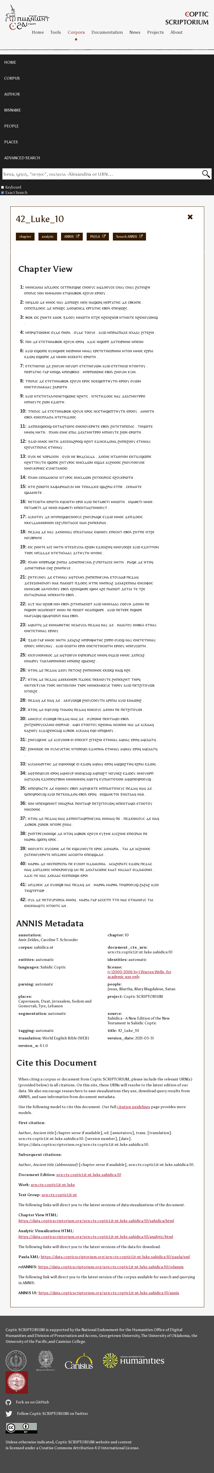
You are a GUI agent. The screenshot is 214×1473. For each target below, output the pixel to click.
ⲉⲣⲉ (96, 351)
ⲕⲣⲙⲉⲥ (39, 468)
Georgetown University (119, 1335)
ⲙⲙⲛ (106, 604)
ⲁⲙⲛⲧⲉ (36, 492)
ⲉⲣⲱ (87, 357)
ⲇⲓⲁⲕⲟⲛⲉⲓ (144, 869)
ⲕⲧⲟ (114, 794)
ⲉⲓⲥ (36, 317)
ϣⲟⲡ (41, 839)
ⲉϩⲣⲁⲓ (148, 351)
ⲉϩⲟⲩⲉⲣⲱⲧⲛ (123, 477)
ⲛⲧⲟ (31, 486)
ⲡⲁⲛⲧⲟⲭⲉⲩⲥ (114, 788)
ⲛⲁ (71, 293)
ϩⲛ (54, 366)
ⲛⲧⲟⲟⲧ (135, 366)
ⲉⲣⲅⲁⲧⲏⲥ (113, 302)
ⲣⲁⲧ (122, 864)
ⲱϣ (110, 670)
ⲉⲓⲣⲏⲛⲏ (124, 341)
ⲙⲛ (90, 685)
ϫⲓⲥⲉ (95, 486)
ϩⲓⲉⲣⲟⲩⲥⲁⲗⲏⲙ (42, 724)
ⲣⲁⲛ (102, 522)
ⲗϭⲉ (54, 396)
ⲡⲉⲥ (132, 833)
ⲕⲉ (71, 287)
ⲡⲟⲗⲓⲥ (31, 293)
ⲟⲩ (103, 293)
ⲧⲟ (117, 900)
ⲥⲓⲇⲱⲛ (87, 462)
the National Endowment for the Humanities (114, 1329)
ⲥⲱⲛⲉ (54, 848)
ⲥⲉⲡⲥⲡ (29, 308)
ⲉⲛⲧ (56, 426)
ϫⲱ (35, 302)
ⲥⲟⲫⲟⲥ (147, 583)
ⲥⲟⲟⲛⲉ (121, 724)
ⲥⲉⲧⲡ (64, 287)
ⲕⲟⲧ (77, 357)
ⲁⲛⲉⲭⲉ (52, 477)
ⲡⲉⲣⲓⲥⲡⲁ (60, 864)
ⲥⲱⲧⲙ (40, 502)
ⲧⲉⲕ (33, 685)
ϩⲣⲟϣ (78, 441)
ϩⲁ (137, 287)
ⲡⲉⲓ (137, 341)
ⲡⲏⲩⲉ (65, 568)
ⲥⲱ (125, 366)
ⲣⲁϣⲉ (96, 517)
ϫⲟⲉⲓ (39, 308)
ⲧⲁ (48, 396)
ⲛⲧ (113, 456)
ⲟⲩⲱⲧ (73, 366)
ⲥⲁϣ (87, 773)
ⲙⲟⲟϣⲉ (69, 764)
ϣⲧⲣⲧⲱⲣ (36, 890)
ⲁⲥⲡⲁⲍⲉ (121, 332)
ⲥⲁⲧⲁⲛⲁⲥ (85, 532)
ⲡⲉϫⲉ (128, 818)
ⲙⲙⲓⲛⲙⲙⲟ (74, 779)
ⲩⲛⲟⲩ (41, 577)
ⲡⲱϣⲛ (73, 875)
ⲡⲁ (62, 583)
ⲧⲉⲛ (31, 854)
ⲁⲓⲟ (67, 709)
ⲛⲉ (27, 302)
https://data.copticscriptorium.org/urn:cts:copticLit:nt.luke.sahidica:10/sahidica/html (96, 1221)
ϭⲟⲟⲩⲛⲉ (138, 462)
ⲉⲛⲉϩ (91, 661)
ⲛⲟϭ (81, 864)
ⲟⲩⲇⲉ (55, 332)
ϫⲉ (66, 302)
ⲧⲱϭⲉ (69, 426)
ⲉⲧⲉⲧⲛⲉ (32, 366)
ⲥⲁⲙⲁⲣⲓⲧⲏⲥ (41, 764)
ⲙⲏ (77, 486)
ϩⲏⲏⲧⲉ (46, 317)
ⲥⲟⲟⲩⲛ (125, 604)
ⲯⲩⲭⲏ (40, 685)
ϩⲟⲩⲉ (30, 447)
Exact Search (14, 192)
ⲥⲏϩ (50, 568)
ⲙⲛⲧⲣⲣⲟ (138, 396)
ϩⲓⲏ (151, 332)
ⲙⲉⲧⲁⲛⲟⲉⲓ (58, 468)
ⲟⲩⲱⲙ (96, 366)
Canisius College (70, 1341)
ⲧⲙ (102, 411)
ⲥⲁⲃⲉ (36, 589)
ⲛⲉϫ (81, 308)
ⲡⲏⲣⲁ (65, 332)
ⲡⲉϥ (116, 308)
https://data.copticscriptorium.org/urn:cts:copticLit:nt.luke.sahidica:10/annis (108, 1293)
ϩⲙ (120, 441)
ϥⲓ (130, 779)
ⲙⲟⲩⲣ (69, 773)
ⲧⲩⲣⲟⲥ (69, 462)
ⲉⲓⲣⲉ (57, 824)
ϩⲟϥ (109, 547)
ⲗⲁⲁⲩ (135, 332)
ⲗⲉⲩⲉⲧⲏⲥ (62, 749)
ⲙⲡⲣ (29, 332)
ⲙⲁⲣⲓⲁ (113, 848)
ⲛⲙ (78, 462)
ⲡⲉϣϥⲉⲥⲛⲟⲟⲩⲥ (69, 517)
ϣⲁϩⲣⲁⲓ (106, 486)
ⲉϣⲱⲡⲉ (40, 351)
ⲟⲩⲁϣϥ (35, 615)
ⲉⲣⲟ (98, 293)
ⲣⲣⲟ (110, 640)
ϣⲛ (121, 764)
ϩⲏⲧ (89, 441)
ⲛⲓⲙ (40, 293)
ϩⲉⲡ (127, 583)
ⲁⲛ (76, 869)
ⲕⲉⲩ (30, 522)
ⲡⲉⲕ (96, 522)
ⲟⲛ (47, 749)
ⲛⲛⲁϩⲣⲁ (65, 803)
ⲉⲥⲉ (71, 357)
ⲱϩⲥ (75, 302)
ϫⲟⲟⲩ (106, 287)
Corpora (76, 32)
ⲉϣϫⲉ (99, 462)
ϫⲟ (72, 794)
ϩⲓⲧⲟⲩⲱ (146, 685)
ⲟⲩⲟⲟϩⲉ (125, 547)
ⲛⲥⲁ (41, 610)
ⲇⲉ (42, 302)
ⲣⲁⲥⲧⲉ (42, 788)
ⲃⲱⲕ (78, 293)
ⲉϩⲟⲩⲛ (88, 293)
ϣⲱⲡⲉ (145, 456)
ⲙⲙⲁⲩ (87, 351)
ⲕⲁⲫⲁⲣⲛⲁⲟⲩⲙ (62, 486)
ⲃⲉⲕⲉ (75, 372)
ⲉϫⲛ (98, 441)
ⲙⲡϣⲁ (55, 372)
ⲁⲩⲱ (102, 332)
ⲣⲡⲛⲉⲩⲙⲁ (93, 818)
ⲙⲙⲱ (80, 317)
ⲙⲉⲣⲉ (73, 679)
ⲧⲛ (87, 317)
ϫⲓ (75, 553)
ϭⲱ (42, 366)
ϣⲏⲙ (93, 589)
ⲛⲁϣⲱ (94, 302)
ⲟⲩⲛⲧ (37, 848)
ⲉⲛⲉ (106, 456)
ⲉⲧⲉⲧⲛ (34, 631)
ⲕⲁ (26, 730)
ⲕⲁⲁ (46, 387)
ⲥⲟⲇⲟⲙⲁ (109, 441)
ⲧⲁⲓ (129, 589)
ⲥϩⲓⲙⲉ (121, 833)
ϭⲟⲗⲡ (50, 589)
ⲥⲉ (113, 287)
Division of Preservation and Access (66, 1335)
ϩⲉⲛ (107, 317)
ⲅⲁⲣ (46, 372)
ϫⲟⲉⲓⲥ (54, 287)
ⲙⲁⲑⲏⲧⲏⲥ (62, 625)
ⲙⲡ (38, 646)
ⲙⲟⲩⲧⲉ (87, 848)
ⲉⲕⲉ (66, 679)
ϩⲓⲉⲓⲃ (114, 317)
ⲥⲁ (84, 625)
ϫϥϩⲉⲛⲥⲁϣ (52, 730)
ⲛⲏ (37, 432)
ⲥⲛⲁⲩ (120, 287)
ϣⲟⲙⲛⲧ (50, 803)
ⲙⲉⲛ (83, 302)
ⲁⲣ (108, 700)
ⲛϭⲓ (54, 517)
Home (38, 32)
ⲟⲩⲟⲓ (32, 456)
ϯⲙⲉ (107, 833)
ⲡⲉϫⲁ (33, 532)
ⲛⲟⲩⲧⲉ (35, 402)
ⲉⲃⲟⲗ (106, 308)
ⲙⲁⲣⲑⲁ (30, 839)
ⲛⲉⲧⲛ (34, 568)
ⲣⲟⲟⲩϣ (145, 779)
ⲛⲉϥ (80, 773)
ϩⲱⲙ (91, 547)
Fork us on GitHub (27, 1402)
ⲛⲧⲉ (54, 553)
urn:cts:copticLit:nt (59, 1195)
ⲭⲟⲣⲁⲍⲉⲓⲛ (50, 456)
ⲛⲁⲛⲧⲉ (136, 486)
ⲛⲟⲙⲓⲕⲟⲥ (44, 655)
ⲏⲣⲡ (150, 773)
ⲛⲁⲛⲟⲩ (138, 900)
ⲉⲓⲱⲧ (69, 583)
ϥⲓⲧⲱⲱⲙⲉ (41, 332)
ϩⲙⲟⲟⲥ (115, 462)
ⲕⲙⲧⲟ (60, 595)
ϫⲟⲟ (107, 396)
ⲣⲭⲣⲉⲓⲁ (59, 900)
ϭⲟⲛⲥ (97, 553)
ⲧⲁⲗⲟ (33, 779)
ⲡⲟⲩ (131, 646)
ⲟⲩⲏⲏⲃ (63, 740)
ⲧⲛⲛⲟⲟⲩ (98, 507)
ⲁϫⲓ (90, 341)
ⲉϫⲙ (92, 749)
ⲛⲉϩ (118, 773)
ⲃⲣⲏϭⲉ (36, 538)
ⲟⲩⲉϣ (119, 640)
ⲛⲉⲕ (96, 685)
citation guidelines (133, 1107)
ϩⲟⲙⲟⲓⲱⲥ (35, 749)
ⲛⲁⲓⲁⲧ (122, 625)
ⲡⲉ (124, 441)
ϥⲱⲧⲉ (148, 426)
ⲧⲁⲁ (130, 794)
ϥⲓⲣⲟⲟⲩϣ (130, 884)
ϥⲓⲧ (40, 905)
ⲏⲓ (29, 341)
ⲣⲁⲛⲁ (39, 595)
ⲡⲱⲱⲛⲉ (97, 372)
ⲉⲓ (118, 719)
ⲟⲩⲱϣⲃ (74, 700)
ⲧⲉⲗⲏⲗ (78, 577)
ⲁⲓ (134, 583)
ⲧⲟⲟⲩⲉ (89, 332)
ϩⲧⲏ (127, 764)
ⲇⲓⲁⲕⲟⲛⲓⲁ (97, 864)
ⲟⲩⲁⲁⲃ (120, 577)
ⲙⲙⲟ (50, 302)
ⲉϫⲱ (28, 357)
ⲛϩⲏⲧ (81, 396)
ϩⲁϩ (77, 640)
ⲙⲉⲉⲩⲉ (104, 685)
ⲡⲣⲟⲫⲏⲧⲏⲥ (93, 640)
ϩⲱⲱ (40, 486)
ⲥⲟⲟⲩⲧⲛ (98, 700)
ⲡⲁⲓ (73, 432)
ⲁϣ (120, 670)
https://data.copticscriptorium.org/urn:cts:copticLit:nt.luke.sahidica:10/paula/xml (115, 1257)
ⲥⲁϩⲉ (115, 864)
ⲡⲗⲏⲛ (54, 432)
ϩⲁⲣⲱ (57, 387)
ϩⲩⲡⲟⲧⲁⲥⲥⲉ (68, 522)
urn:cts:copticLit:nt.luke (53, 1184)
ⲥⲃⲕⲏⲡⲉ (134, 302)
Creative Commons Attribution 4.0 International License (88, 1448)
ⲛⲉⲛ (80, 426)
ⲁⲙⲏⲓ (144, 411)
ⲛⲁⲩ (68, 532)
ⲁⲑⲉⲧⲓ (105, 502)
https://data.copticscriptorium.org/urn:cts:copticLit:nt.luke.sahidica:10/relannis (111, 1267)
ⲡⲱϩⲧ (102, 773)
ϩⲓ (142, 332)
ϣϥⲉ (77, 287)
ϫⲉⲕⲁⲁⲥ (54, 875)
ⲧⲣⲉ (38, 833)
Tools (55, 32)
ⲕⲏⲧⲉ (93, 788)
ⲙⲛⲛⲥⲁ (31, 287)
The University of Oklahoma (165, 1335)
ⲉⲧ (65, 293)
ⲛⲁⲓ (40, 287)
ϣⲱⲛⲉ (70, 396)
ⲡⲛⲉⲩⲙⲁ (85, 562)
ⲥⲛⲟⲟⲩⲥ (88, 287)
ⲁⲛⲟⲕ (57, 317)
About (177, 32)
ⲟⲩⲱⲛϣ (151, 317)
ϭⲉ (36, 875)
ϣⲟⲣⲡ (104, 341)
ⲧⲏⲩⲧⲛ (111, 381)
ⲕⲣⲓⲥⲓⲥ (106, 477)
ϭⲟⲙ (124, 456)
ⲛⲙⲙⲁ (107, 818)
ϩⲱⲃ (48, 604)
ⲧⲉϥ (142, 287)
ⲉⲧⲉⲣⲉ (123, 610)
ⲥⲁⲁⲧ (149, 740)
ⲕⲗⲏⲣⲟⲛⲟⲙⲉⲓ (55, 661)
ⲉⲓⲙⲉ (63, 432)
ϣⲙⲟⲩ (108, 730)
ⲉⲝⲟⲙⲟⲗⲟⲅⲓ (41, 583)
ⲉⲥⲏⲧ (117, 532)
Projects (155, 32)
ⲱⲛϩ (76, 661)
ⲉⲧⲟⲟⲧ (87, 724)
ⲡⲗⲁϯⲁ (48, 417)
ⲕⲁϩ (110, 583)
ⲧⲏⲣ (27, 553)
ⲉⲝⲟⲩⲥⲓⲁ (77, 547)
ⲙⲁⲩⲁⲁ (123, 869)
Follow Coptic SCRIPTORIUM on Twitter (47, 1413)
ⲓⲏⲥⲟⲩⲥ (95, 709)
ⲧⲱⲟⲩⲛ (70, 655)
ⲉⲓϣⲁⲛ (105, 794)
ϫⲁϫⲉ (45, 553)
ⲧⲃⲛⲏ (60, 779)
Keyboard (11, 187)
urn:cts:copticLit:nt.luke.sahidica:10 (88, 1174)
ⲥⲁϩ (141, 655)
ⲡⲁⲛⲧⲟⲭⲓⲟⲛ (113, 779)
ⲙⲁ (52, 293)
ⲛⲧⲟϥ (148, 562)
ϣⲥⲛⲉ (42, 740)
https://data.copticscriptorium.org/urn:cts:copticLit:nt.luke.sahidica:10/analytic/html (95, 1236)
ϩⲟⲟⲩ (131, 441)
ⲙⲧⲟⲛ (127, 351)
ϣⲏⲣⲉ (60, 351)
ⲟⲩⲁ (31, 900)
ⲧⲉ (146, 332)
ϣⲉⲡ (101, 381)
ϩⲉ (98, 317)
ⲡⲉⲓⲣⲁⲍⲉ (89, 655)
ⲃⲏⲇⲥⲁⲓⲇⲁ (86, 456)
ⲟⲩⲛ (51, 351)
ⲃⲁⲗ (141, 625)
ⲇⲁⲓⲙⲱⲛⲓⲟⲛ (43, 522)
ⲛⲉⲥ (39, 417)
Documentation (107, 32)
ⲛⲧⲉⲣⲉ (76, 749)
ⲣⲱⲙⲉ (96, 719)
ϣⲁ (27, 492)
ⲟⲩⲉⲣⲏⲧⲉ (92, 426)
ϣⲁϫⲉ (98, 854)
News (135, 32)
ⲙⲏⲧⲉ (129, 317)
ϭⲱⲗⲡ (55, 615)
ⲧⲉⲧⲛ (45, 341)
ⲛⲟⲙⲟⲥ (96, 670)
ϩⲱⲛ (46, 402)
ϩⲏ (148, 287)
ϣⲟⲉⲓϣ (46, 426)
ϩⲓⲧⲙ (74, 604)
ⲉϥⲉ (74, 308)
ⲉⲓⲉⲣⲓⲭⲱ (62, 724)
